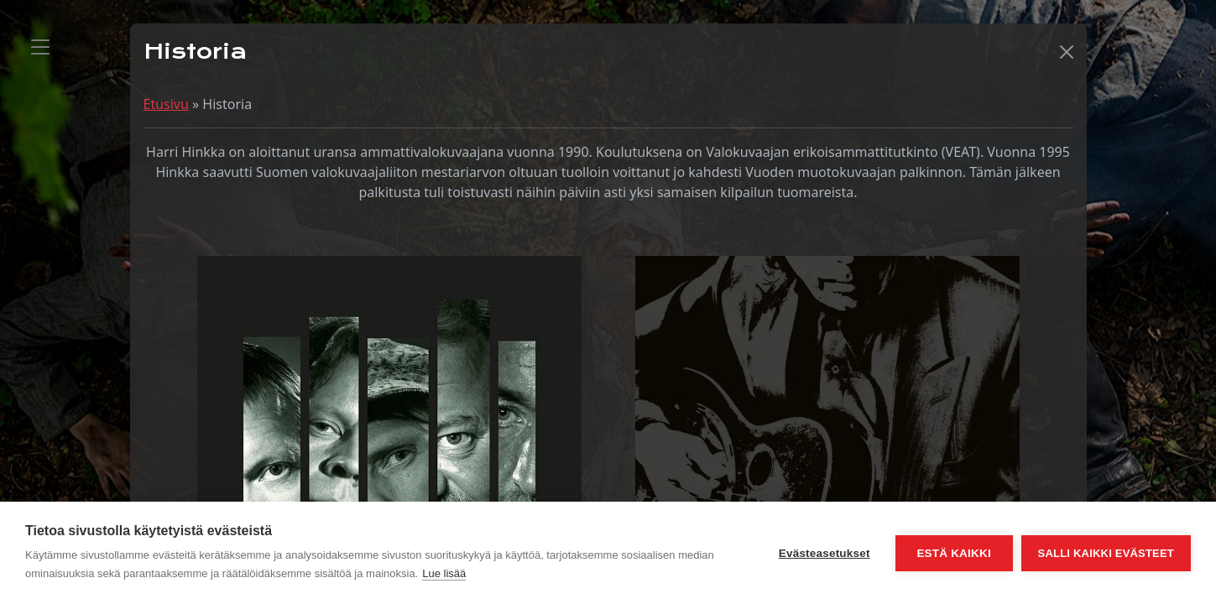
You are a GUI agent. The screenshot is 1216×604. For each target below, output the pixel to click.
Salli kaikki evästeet (1106, 553)
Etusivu (166, 104)
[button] (1066, 52)
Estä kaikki (953, 553)
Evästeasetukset (824, 553)
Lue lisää (444, 573)
